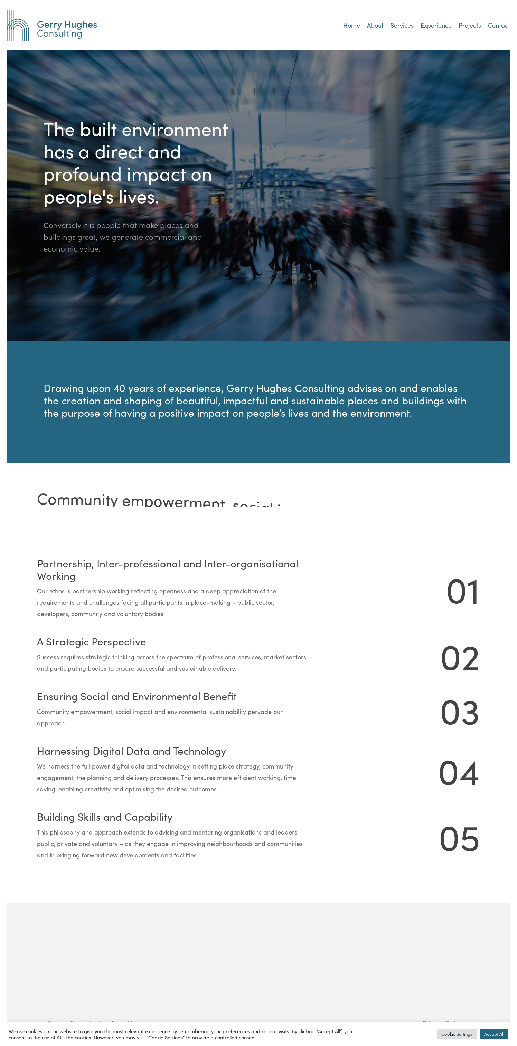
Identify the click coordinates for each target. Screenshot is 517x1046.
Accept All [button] (494, 1034)
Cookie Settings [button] (456, 1034)
